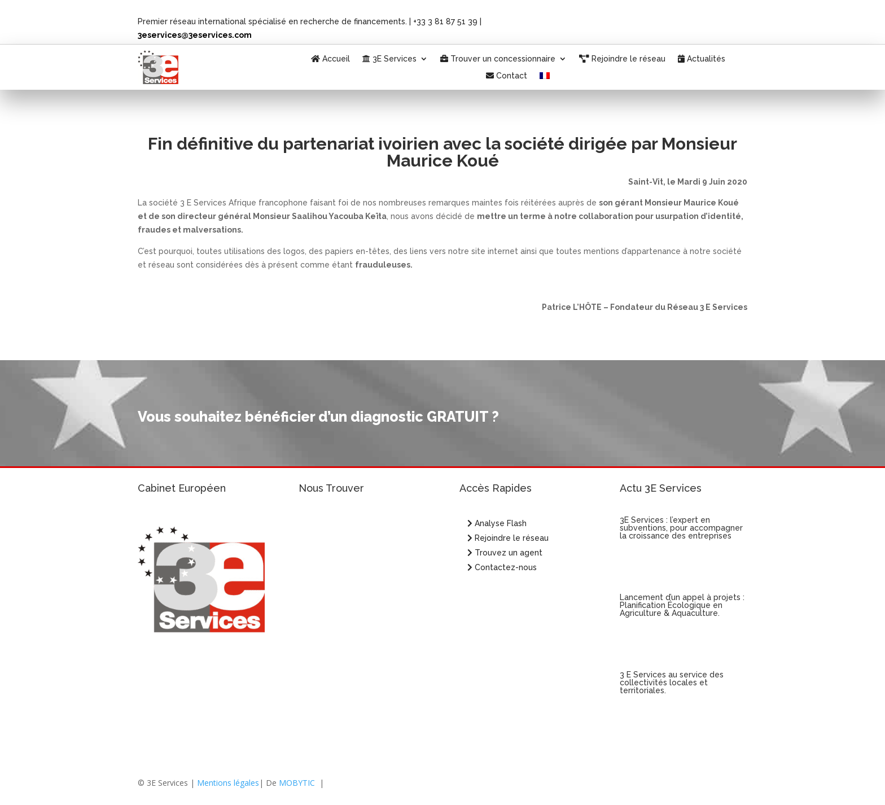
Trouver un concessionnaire (497, 59)
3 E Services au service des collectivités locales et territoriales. (672, 682)
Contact (506, 76)
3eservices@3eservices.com (195, 35)
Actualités (701, 59)
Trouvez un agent (508, 552)
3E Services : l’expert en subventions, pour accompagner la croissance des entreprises (681, 527)
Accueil (330, 59)
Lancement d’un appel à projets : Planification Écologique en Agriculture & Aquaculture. (682, 605)
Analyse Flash (497, 523)
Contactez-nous (502, 567)
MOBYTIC (297, 782)
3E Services (389, 59)
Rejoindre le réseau (622, 59)
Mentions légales (228, 782)
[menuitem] (545, 78)
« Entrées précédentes (660, 754)
